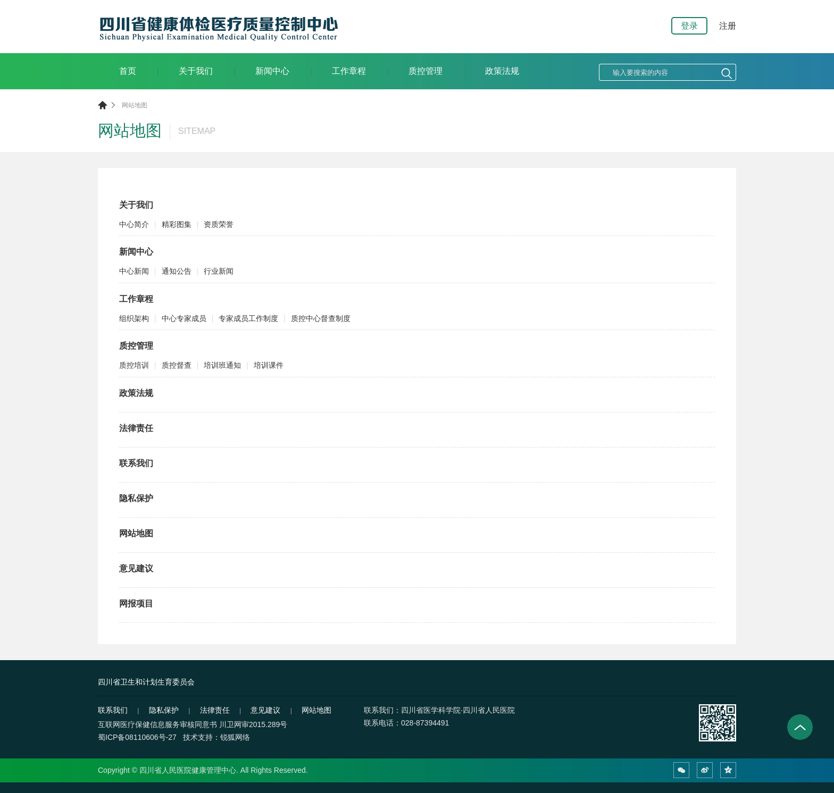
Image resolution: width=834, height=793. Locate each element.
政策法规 (502, 70)
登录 (689, 25)
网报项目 (136, 603)
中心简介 (134, 224)
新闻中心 (272, 70)
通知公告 (176, 271)
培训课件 (268, 365)
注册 (727, 25)
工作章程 (349, 70)
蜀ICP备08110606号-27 (137, 737)
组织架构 (134, 318)
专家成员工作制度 (248, 318)
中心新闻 (134, 271)
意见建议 (136, 568)
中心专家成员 (184, 318)
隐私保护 (136, 498)
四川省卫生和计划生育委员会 (146, 682)
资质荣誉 (218, 224)
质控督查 (176, 365)
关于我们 (196, 70)
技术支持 (198, 737)
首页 (127, 70)
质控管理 (425, 70)
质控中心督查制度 (321, 318)
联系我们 (136, 463)
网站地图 (134, 105)
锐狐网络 (235, 737)
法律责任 (136, 428)
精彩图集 (176, 224)
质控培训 (134, 365)
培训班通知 (222, 365)
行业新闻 (218, 271)
